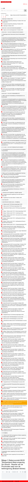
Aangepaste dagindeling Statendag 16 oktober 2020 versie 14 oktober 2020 (13, 21)
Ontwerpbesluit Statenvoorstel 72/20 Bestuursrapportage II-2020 (13, 209)
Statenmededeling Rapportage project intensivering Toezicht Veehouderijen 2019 (13, 59)
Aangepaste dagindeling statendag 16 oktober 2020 (12, 23)
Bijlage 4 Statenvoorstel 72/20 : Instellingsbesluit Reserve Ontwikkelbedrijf (13, 219)
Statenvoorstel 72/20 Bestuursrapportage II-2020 (11, 206)
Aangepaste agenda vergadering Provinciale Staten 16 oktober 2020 (12, 195)
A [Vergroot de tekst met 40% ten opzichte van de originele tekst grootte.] (5, 17)
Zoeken (2, 8)
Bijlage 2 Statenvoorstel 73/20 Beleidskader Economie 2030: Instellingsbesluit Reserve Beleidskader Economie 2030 (14, 329)
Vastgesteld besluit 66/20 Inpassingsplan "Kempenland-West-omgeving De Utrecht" (13, 430)
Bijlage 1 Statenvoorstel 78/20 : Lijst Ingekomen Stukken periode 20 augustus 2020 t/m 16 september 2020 (13, 445)
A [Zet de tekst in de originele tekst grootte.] (1, 16)
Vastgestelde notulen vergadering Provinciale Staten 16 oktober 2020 (13, 455)
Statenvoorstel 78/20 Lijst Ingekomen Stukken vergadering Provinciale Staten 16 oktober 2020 (13, 439)
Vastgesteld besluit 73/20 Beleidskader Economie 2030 (12, 381)
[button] (25, 10)
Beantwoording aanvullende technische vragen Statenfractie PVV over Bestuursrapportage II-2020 (13, 231)
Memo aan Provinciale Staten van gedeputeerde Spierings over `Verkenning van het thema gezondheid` (13, 177)
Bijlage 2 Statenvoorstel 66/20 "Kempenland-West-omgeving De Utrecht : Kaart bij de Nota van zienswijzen (14, 399)
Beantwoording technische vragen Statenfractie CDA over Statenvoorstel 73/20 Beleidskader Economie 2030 (13, 336)
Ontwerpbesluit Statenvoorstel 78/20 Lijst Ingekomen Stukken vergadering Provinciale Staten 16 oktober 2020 (12, 442)
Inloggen (17, 481)
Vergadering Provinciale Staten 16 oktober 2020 (11, 197)
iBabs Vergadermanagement (7, 481)
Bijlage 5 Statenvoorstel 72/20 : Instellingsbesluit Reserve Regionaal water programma (13, 222)
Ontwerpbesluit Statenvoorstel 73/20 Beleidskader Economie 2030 (14, 321)
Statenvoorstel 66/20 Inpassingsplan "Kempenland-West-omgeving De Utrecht (13, 388)
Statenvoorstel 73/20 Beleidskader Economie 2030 (12, 318)
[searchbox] (12, 10)
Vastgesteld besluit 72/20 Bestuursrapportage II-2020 (12, 314)
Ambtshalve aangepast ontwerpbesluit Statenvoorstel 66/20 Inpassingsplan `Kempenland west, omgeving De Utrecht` (13, 391)
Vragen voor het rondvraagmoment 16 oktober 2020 (12, 29)
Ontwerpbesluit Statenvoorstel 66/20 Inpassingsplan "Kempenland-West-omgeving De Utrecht (12, 411)
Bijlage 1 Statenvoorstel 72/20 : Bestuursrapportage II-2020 (13, 211)
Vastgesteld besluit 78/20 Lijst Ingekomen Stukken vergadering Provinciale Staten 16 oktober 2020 (12, 448)
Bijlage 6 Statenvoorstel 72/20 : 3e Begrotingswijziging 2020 (13, 224)
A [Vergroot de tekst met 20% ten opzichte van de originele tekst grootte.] (3, 16)
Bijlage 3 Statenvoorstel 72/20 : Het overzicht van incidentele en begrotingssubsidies (14, 215)
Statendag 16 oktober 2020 (7, 25)
